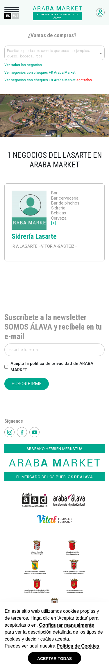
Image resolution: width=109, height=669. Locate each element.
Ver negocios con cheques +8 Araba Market (40, 72)
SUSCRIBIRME (27, 383)
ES (8, 16)
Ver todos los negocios (23, 65)
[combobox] (54, 53)
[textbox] (54, 54)
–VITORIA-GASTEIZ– (57, 246)
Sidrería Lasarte (34, 236)
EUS (15, 16)
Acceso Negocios (100, 12)
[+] (53, 223)
